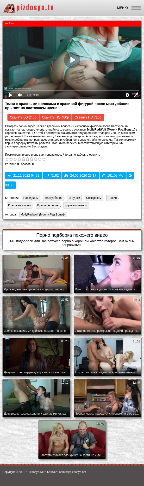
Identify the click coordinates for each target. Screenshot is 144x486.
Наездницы (30, 198)
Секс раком (93, 198)
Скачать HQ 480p (55, 117)
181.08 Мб (112, 175)
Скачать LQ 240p (23, 117)
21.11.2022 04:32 (23, 175)
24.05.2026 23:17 (80, 175)
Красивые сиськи (19, 205)
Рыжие (112, 198)
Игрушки (74, 198)
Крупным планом (76, 205)
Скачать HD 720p (88, 117)
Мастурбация (53, 198)
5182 (52, 175)
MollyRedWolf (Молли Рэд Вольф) (42, 215)
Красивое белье (48, 205)
